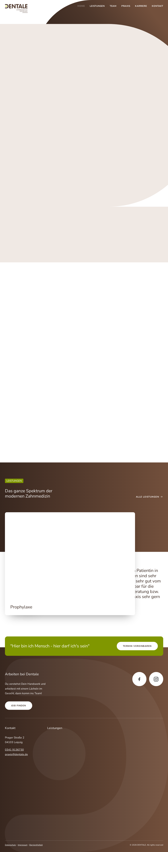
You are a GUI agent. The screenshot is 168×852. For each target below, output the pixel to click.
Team (113, 6)
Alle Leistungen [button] (149, 496)
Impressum (22, 845)
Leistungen (97, 6)
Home (81, 6)
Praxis (125, 6)
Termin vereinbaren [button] (137, 646)
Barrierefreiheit (36, 845)
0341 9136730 (14, 750)
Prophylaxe (21, 607)
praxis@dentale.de (16, 754)
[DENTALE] (16, 8)
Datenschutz (10, 845)
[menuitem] (82, 6)
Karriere (141, 6)
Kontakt (157, 6)
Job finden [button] (18, 705)
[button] (70, 555)
